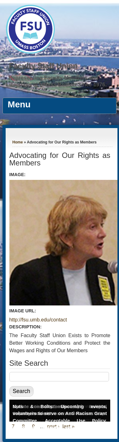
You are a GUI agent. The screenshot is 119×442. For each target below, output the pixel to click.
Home (18, 142)
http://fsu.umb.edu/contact (38, 319)
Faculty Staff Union (43, 66)
